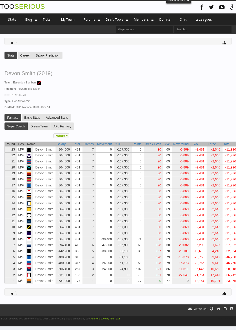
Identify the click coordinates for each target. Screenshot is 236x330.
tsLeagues (204, 19)
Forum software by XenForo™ (32, 318)
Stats (10, 55)
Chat (183, 19)
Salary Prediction (48, 55)
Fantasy (12, 117)
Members (141, 19)
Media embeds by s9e (78, 318)
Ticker (47, 19)
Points (137, 144)
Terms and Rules (225, 318)
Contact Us (197, 309)
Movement (104, 144)
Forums (89, 19)
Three (212, 144)
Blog (28, 19)
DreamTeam (39, 126)
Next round (181, 144)
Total (76, 144)
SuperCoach (16, 126)
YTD (118, 144)
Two (195, 144)
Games (89, 144)
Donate (165, 19)
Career (25, 55)
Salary (61, 144)
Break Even (153, 144)
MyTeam (68, 19)
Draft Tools (114, 19)
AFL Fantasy (62, 126)
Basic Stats (32, 117)
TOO (22, 6)
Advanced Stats (57, 117)
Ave (167, 144)
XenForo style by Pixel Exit (105, 318)
